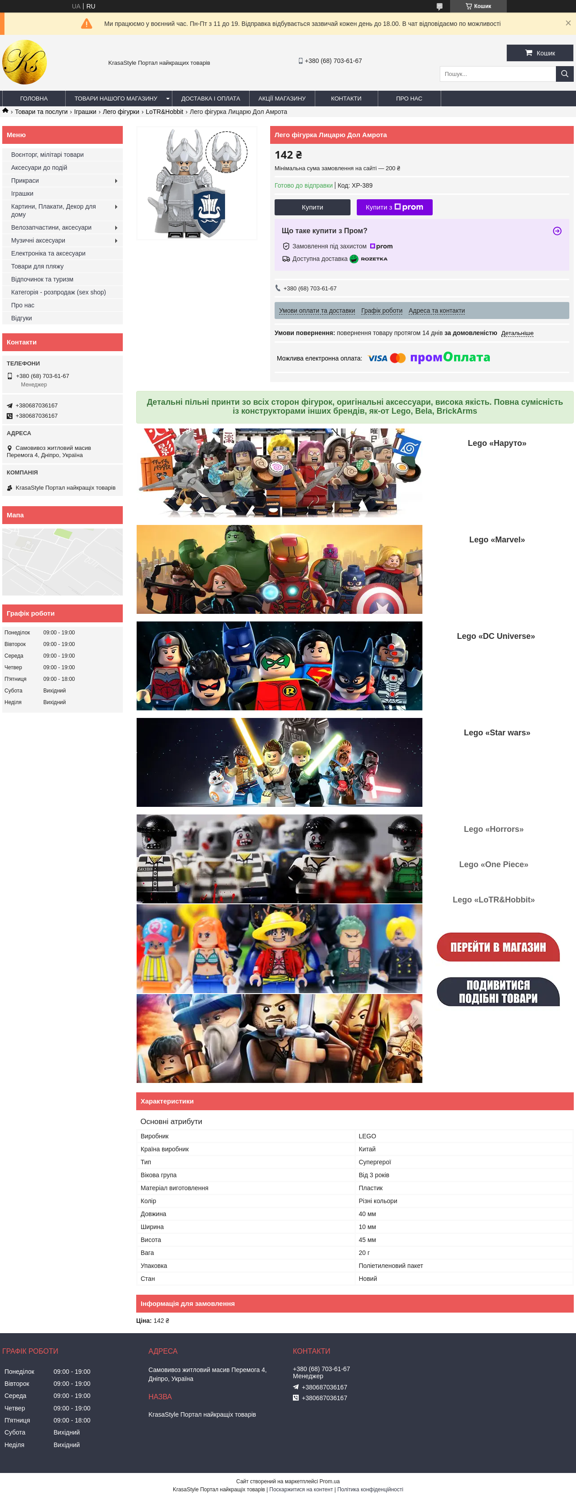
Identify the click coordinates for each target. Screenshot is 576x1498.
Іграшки (85, 111)
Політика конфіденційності (370, 1489)
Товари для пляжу (37, 266)
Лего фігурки (121, 111)
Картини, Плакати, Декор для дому (53, 210)
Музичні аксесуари (38, 240)
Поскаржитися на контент (301, 1489)
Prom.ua (330, 1481)
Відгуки (21, 318)
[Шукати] (565, 74)
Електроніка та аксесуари (48, 253)
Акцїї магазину (282, 98)
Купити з (394, 207)
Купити (312, 207)
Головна (34, 98)
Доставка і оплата (210, 98)
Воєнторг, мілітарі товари (47, 154)
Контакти (346, 98)
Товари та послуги (41, 111)
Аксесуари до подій (39, 167)
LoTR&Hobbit (164, 111)
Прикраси (25, 180)
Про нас (409, 98)
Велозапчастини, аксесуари (51, 227)
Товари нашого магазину (116, 98)
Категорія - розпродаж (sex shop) (58, 292)
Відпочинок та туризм (42, 279)
